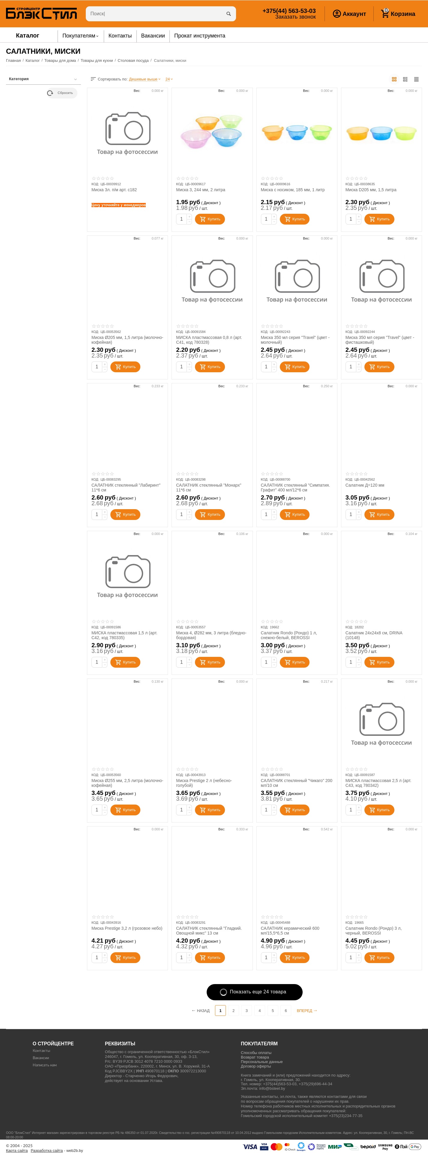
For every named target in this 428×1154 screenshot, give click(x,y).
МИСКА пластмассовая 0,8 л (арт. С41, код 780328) (209, 340)
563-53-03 (289, 11)
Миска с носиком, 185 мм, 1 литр (293, 189)
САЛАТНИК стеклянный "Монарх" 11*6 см (208, 487)
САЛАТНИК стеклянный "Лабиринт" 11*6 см (126, 487)
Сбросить (60, 93)
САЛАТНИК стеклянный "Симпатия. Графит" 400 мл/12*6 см (295, 487)
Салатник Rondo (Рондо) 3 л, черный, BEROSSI (374, 930)
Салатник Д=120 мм (365, 485)
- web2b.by (57, 1151)
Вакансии (41, 1058)
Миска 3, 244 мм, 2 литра (200, 189)
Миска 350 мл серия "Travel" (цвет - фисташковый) (380, 340)
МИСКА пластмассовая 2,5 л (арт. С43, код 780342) (379, 783)
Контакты (41, 1051)
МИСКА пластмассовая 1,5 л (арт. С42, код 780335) (124, 635)
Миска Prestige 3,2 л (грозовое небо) (127, 928)
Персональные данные (262, 1061)
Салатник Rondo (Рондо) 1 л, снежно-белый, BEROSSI (289, 635)
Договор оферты (256, 1066)
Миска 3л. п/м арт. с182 (114, 189)
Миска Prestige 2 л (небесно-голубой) (204, 783)
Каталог (27, 35)
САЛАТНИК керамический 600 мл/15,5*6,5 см (290, 930)
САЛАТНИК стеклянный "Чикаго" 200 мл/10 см (297, 783)
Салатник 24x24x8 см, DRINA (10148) (374, 635)
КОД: (95, 184)
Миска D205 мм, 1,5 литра (371, 189)
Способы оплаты (256, 1052)
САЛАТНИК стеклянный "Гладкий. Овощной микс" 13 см (209, 930)
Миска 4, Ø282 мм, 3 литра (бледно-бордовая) (211, 635)
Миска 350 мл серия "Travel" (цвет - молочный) (295, 340)
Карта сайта (17, 1151)
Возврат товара (255, 1057)
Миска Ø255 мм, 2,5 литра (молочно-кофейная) (127, 783)
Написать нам (45, 1065)
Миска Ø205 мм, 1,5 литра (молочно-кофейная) (127, 340)
